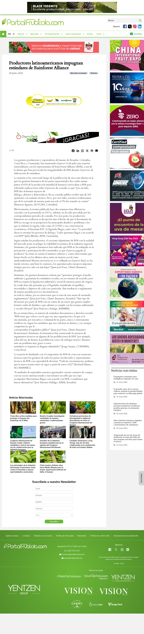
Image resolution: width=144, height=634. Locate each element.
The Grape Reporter (52, 34)
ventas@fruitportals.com (73, 558)
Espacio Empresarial (73, 34)
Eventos (90, 34)
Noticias (21, 34)
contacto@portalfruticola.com (73, 554)
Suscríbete (136, 34)
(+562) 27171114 (73, 551)
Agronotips (34, 34)
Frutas (99, 34)
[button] (11, 34)
